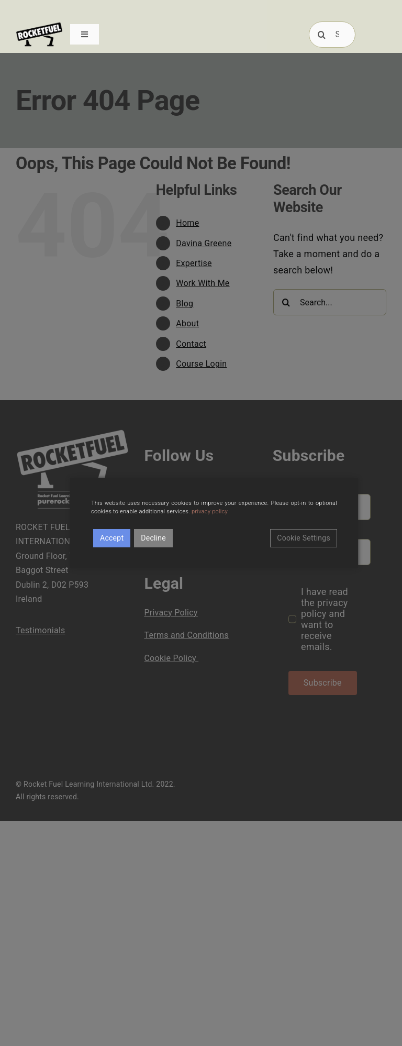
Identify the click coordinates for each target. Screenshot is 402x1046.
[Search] (322, 34)
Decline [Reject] (153, 538)
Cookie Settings (303, 538)
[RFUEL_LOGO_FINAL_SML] (39, 25)
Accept (112, 538)
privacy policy (210, 511)
